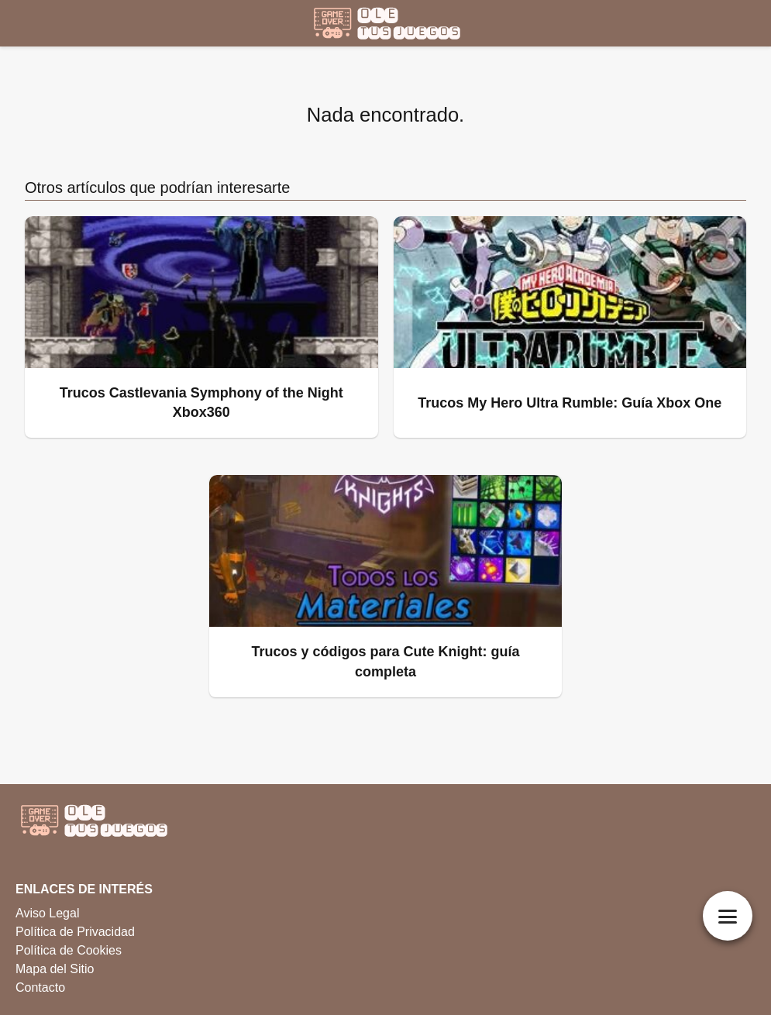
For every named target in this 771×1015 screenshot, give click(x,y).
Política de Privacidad (75, 931)
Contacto (40, 987)
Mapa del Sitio (54, 968)
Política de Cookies (68, 950)
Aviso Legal (47, 913)
